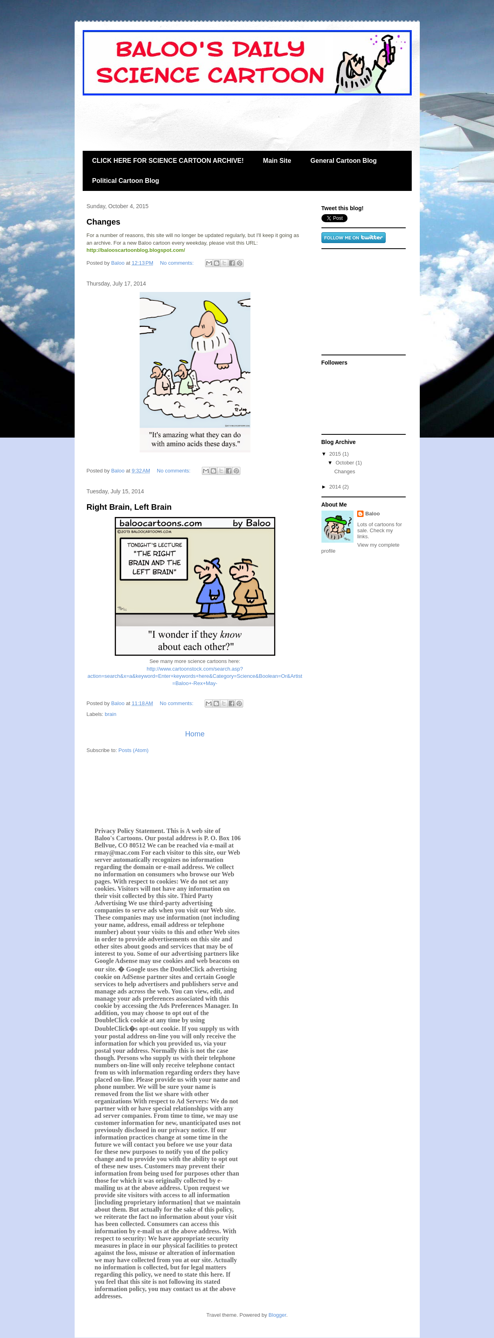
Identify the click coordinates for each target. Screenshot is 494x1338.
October (345, 463)
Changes (103, 221)
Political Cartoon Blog (125, 180)
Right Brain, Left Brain (129, 507)
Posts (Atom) (133, 750)
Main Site (277, 160)
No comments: (177, 263)
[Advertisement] (229, 119)
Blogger (277, 1315)
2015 (336, 454)
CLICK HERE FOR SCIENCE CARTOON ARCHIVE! (168, 160)
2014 (336, 487)
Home (195, 734)
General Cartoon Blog (344, 160)
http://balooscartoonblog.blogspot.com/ (136, 250)
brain (110, 714)
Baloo (372, 514)
